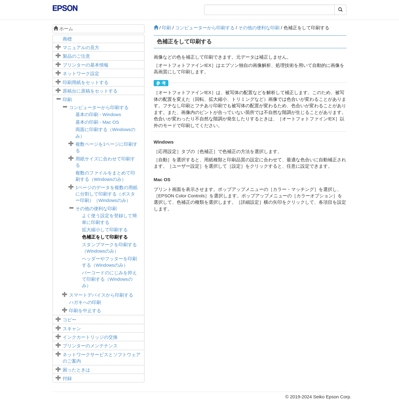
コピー (69, 319)
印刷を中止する (85, 310)
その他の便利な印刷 (96, 208)
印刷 (67, 99)
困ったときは (76, 369)
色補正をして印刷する (105, 236)
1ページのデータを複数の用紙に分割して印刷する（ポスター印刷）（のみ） (106, 194)
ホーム (63, 28)
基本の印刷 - (98, 114)
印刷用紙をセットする (85, 82)
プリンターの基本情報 (85, 65)
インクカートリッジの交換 (90, 337)
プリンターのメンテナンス (90, 345)
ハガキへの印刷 (85, 302)
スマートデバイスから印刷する (101, 295)
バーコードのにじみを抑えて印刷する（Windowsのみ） (109, 279)
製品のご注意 (76, 56)
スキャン (72, 328)
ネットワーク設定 (81, 73)
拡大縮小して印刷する (105, 229)
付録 (67, 378)
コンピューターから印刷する (99, 107)
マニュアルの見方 (81, 47)
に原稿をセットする (90, 90)
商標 (67, 39)
